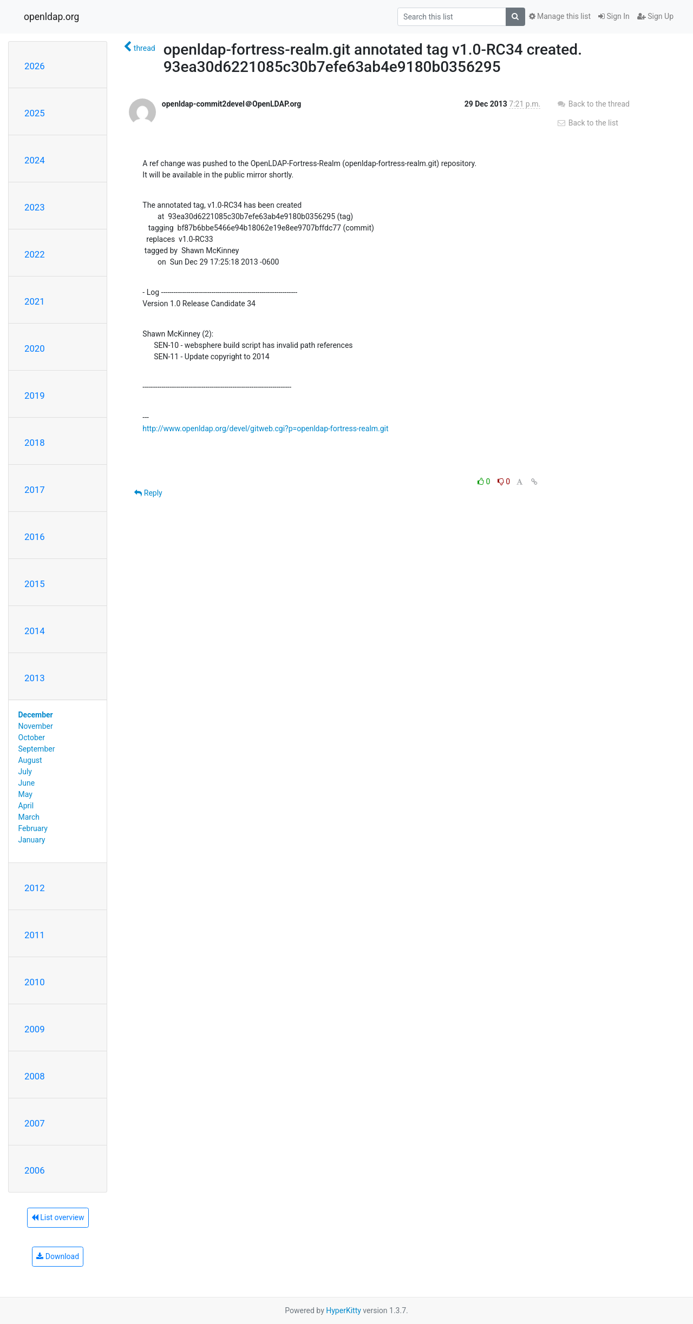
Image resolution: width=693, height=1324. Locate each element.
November (35, 726)
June (26, 783)
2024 (34, 160)
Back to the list (587, 122)
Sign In (614, 16)
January (31, 839)
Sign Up (655, 16)
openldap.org (51, 16)
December (35, 714)
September (36, 749)
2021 (34, 301)
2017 (34, 489)
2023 (34, 207)
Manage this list (560, 16)
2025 (34, 113)
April (26, 805)
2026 (34, 66)
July (25, 771)
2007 (34, 1123)
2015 (34, 583)
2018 (34, 442)
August (30, 760)
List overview (57, 1217)
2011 (34, 935)
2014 (34, 630)
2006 (34, 1170)
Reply (148, 493)
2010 (34, 982)
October (31, 737)
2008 (34, 1076)
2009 (34, 1029)
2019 (34, 395)
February (33, 828)
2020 (34, 348)
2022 (34, 254)
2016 (34, 536)
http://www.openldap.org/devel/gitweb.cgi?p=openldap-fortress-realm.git (265, 428)
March (29, 817)
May (25, 794)
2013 (34, 678)
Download (57, 1256)
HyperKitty (343, 1310)
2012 (34, 887)
